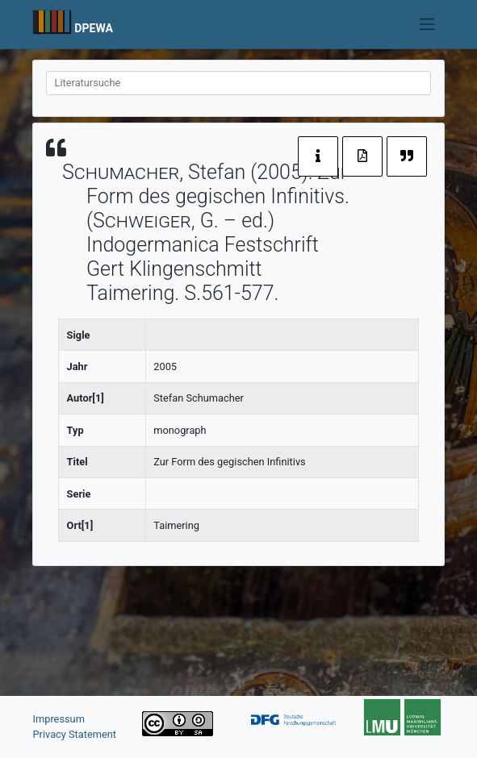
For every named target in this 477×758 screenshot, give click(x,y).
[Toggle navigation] (426, 24)
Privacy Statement (75, 734)
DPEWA (93, 28)
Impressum (59, 719)
